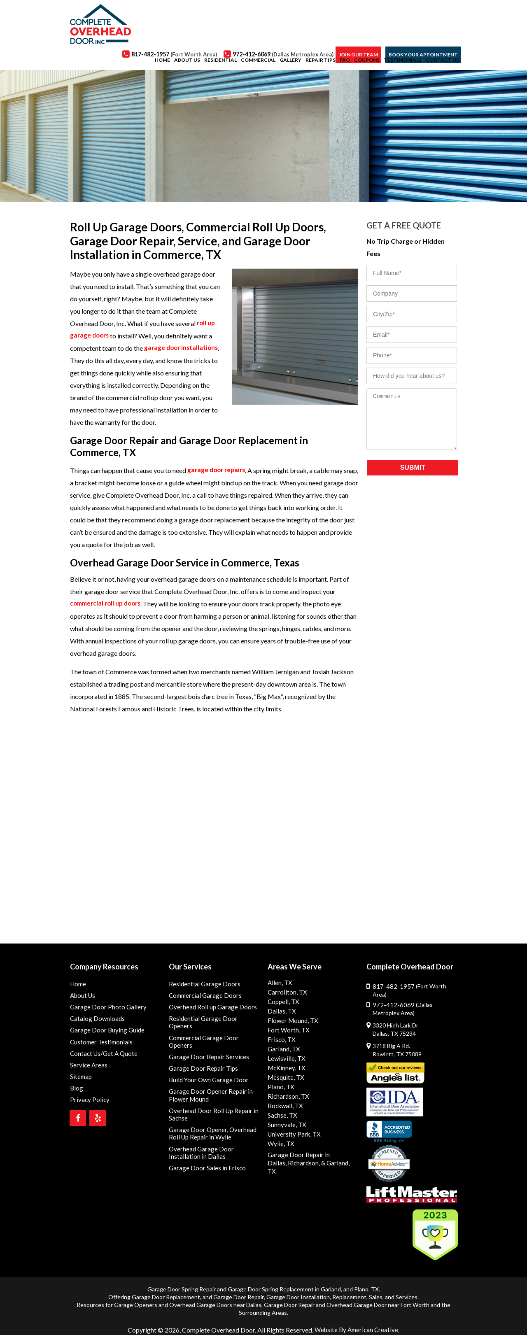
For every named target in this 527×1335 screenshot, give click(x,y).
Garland (331, 1280)
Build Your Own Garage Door (206, 1069)
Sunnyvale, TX (286, 1124)
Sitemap (80, 1081)
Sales (375, 1288)
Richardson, (300, 1161)
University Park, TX (292, 1134)
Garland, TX (283, 1049)
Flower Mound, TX (291, 1020)
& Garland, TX (334, 1161)
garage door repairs (218, 470)
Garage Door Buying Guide (104, 1032)
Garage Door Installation (298, 1288)
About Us (82, 996)
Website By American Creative (356, 1320)
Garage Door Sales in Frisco (204, 1162)
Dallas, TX (280, 1011)
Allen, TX (279, 982)
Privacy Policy (87, 1105)
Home (77, 984)
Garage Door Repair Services (206, 1044)
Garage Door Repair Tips (200, 1056)
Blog (76, 1093)
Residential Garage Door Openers (212, 1020)
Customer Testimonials (100, 1044)
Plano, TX (280, 1086)
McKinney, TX (285, 1068)
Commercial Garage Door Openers (213, 1032)
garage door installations (182, 348)
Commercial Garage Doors (202, 996)
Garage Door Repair (238, 1288)
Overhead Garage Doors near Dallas (215, 1296)
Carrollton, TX (286, 992)
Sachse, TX (282, 1115)
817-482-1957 (415, 986)
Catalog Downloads (95, 1020)
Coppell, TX (283, 1001)
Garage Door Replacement (166, 1288)
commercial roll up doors (108, 604)
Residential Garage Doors (202, 984)
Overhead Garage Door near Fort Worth (377, 1296)
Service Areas (87, 1069)
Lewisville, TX (285, 1058)
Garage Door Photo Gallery (105, 1008)
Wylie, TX (280, 1143)
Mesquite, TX (285, 1077)
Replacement (349, 1288)
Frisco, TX (280, 1039)
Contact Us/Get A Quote (103, 1056)
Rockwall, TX (284, 1105)
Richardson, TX (287, 1096)
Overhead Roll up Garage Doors (209, 1008)
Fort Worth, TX (287, 1030)
